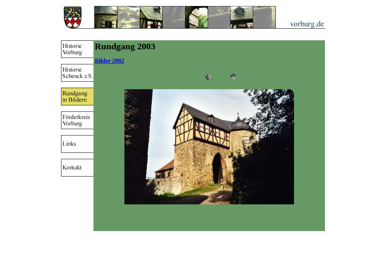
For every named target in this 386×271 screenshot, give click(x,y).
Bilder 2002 (109, 61)
